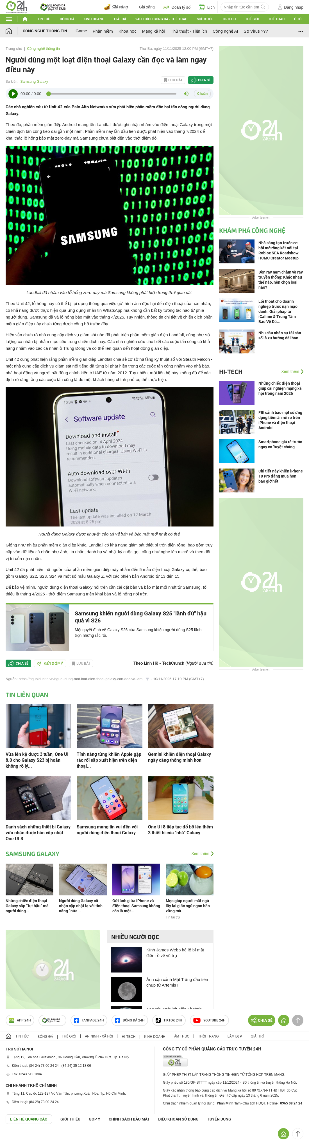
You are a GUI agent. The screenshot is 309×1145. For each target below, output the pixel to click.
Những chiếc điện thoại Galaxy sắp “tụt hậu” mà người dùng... (27, 905)
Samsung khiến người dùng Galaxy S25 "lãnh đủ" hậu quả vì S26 (140, 617)
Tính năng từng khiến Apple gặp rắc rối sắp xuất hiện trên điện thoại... (109, 760)
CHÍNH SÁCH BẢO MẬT (129, 1119)
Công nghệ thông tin (45, 31)
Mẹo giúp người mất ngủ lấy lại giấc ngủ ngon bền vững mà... (188, 905)
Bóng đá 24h (130, 1020)
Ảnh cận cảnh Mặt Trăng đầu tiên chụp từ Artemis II (177, 982)
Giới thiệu (70, 1119)
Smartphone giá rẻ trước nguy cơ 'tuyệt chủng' (280, 444)
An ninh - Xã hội (99, 1036)
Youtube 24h (209, 1020)
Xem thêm (200, 853)
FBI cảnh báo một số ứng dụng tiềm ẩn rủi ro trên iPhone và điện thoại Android (280, 420)
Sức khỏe (205, 19)
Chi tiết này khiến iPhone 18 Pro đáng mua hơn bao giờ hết (280, 476)
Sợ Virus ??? (256, 31)
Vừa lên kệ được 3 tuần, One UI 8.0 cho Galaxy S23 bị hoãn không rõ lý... (37, 760)
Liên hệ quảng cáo (28, 1119)
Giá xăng (147, 7)
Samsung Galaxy (34, 81)
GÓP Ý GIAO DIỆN (16, 1137)
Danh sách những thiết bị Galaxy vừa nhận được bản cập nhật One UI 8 (38, 832)
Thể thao (276, 19)
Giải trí (120, 19)
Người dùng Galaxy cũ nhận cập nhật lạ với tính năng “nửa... (81, 905)
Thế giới (252, 19)
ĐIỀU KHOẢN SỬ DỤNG (178, 1119)
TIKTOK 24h (169, 1020)
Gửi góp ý (50, 663)
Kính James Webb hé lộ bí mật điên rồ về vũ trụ (175, 952)
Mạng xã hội (153, 31)
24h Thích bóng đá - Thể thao (161, 19)
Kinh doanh (94, 19)
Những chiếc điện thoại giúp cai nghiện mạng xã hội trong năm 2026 (280, 388)
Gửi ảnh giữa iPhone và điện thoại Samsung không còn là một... (136, 905)
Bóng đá (67, 19)
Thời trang (208, 1036)
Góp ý (94, 1119)
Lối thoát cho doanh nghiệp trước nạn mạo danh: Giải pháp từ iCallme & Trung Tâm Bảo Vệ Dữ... (277, 311)
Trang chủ (14, 48)
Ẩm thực (182, 1036)
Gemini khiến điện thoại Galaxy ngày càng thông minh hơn (179, 757)
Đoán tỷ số (176, 7)
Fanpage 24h (89, 1020)
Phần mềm (103, 31)
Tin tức (44, 19)
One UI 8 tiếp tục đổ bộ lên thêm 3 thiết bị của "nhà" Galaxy (180, 829)
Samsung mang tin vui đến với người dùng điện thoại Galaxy (107, 829)
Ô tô (297, 19)
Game (81, 30)
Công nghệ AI (225, 31)
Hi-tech (229, 19)
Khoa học (128, 31)
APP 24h (20, 1020)
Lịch (207, 7)
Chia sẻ (204, 80)
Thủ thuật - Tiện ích (189, 31)
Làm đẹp (235, 1036)
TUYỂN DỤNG (219, 1119)
